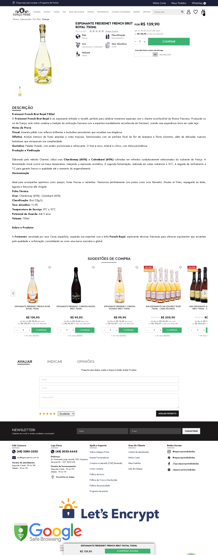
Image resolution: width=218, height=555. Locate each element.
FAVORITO (49, 267)
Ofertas (146, 12)
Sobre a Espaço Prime (99, 451)
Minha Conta (159, 3)
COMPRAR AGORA (127, 551)
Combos (36, 12)
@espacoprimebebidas (181, 451)
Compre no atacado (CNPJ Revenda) (106, 463)
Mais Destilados (76, 12)
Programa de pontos (99, 491)
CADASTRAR (191, 431)
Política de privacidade (100, 485)
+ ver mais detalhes (31, 335)
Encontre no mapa (62, 477)
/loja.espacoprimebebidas (183, 464)
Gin (64, 12)
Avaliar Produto (112, 31)
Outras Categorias (121, 12)
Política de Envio (97, 474)
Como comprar (96, 468)
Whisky (47, 12)
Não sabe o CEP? (165, 54)
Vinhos (90, 12)
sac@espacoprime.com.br (28, 457)
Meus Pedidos (178, 3)
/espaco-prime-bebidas (181, 470)
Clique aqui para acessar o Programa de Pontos (35, 2)
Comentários (109, 401)
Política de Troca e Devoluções (103, 479)
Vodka (56, 12)
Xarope (136, 12)
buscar (182, 11)
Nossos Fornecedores (99, 457)
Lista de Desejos (135, 468)
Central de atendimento (138, 451)
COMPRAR (41, 330)
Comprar (168, 42)
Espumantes (103, 12)
